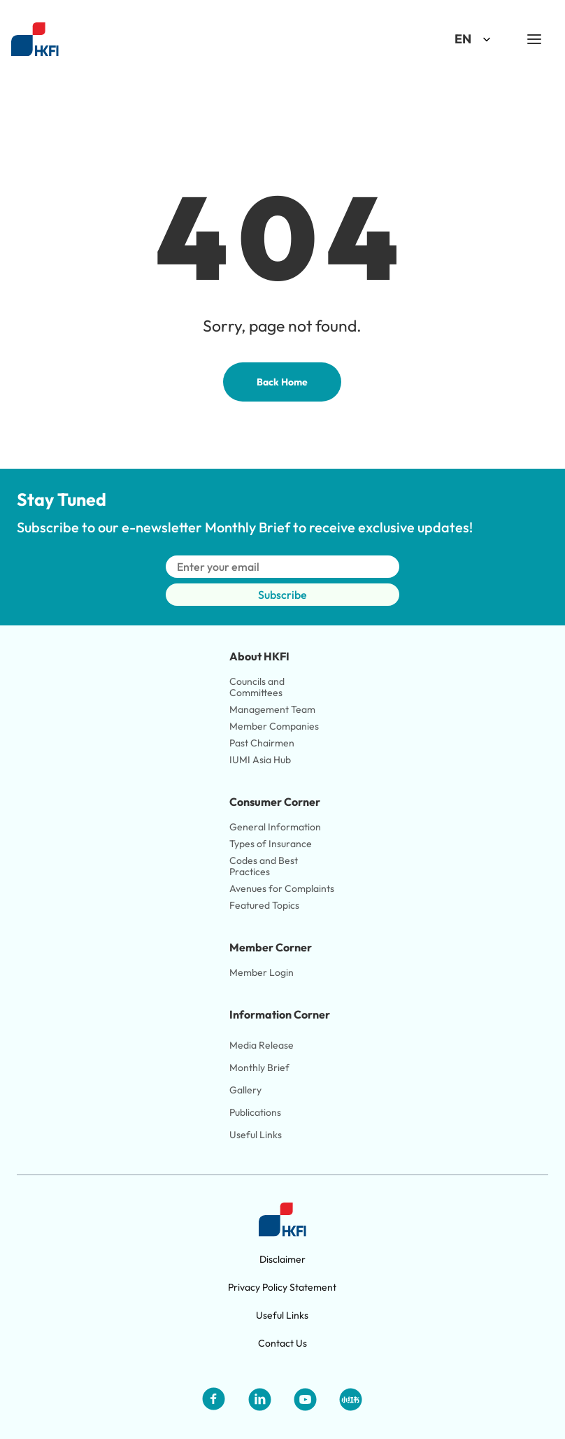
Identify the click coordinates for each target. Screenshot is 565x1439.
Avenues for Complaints (281, 888)
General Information (275, 827)
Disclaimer (282, 1259)
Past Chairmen (261, 743)
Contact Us (282, 1343)
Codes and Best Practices (264, 866)
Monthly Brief (259, 1067)
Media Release (261, 1045)
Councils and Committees (258, 687)
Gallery (245, 1090)
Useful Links (255, 1134)
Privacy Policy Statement (282, 1287)
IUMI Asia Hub (260, 759)
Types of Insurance (270, 843)
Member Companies (275, 726)
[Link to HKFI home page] (35, 39)
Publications (255, 1112)
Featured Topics (264, 905)
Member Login (261, 972)
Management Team (272, 709)
